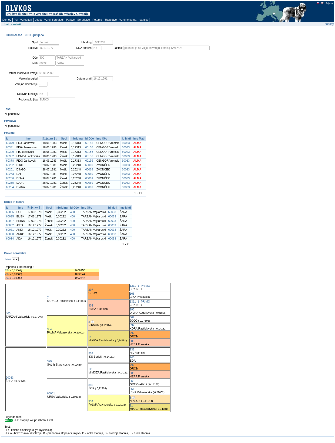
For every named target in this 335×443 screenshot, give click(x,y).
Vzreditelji (26, 19)
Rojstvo (48, 138)
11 (89, 337)
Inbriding (77, 138)
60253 (10, 174)
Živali (6, 24)
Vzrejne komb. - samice (133, 19)
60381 (10, 147)
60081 (10, 229)
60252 (10, 165)
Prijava (329, 3)
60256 (10, 178)
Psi (16, 19)
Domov (6, 19)
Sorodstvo (83, 19)
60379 (10, 143)
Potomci (97, 19)
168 (132, 293)
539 (132, 325)
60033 (112, 212)
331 (132, 349)
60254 (10, 187)
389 (90, 385)
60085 (10, 216)
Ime (28, 138)
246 (132, 357)
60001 (51, 393)
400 (72, 212)
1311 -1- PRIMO (140, 285)
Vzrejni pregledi (54, 19)
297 (7, 274)
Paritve (70, 19)
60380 (10, 151)
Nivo (8, 259)
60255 (10, 182)
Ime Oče (101, 138)
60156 (89, 143)
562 (132, 317)
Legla (38, 19)
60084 (10, 238)
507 (90, 353)
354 (7, 270)
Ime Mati (138, 138)
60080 (10, 234)
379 (49, 361)
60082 (10, 225)
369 (132, 381)
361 (132, 389)
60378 (10, 160)
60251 (10, 169)
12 (89, 369)
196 (132, 309)
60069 (89, 165)
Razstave (111, 19)
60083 (126, 143)
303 (7, 278)
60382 (10, 156)
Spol (64, 138)
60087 (10, 221)
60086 (10, 212)
